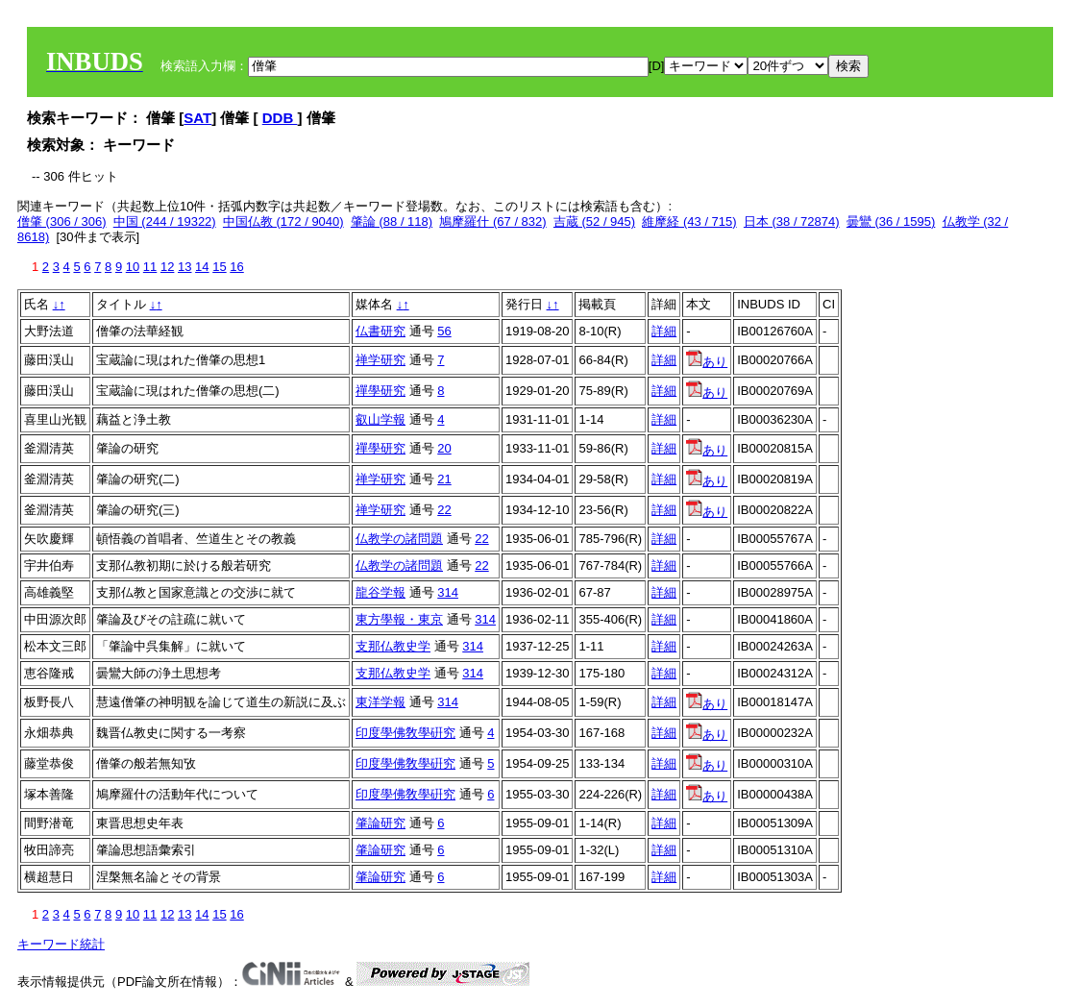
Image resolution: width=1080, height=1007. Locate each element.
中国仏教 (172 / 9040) (283, 221)
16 (236, 266)
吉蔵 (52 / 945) (594, 221)
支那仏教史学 (393, 646)
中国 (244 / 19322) (164, 221)
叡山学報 (380, 419)
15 (219, 266)
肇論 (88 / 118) (391, 221)
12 (167, 266)
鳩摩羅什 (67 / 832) (492, 221)
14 (202, 266)
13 (184, 266)
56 (444, 331)
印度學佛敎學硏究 (405, 732)
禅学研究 (380, 360)
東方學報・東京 (399, 619)
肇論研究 (380, 823)
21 (444, 479)
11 (150, 266)
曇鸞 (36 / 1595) (891, 221)
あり (706, 362)
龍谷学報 (380, 592)
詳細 (663, 331)
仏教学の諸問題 (399, 538)
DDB (280, 118)
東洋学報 (380, 702)
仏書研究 (380, 331)
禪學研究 (380, 390)
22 (444, 510)
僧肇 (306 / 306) (62, 221)
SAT (197, 118)
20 (444, 448)
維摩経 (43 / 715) (689, 221)
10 (132, 266)
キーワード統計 (61, 944)
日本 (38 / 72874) (792, 221)
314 (447, 592)
